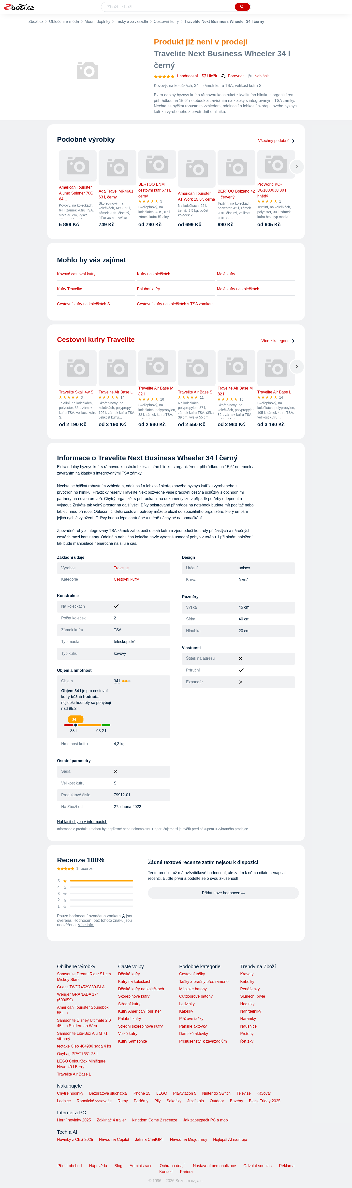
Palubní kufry (148, 289)
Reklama (286, 1166)
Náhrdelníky (250, 1011)
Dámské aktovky (193, 1034)
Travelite (121, 568)
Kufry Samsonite (132, 1041)
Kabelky (186, 1011)
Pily (157, 1101)
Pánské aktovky (193, 1026)
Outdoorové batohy (196, 996)
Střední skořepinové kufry (140, 1026)
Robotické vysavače (94, 1101)
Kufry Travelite (69, 289)
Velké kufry (127, 1034)
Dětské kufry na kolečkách (141, 989)
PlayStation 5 (184, 1093)
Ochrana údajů (173, 1166)
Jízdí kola (195, 1101)
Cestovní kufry (166, 21)
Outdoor (217, 1101)
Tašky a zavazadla (132, 21)
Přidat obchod (70, 1166)
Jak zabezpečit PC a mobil (206, 1120)
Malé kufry (226, 274)
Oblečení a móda (64, 21)
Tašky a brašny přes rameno (204, 981)
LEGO (161, 1093)
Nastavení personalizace (214, 1166)
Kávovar (264, 1093)
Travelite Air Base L (74, 1074)
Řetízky (246, 1041)
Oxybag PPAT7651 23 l (77, 1054)
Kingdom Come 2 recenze (154, 1120)
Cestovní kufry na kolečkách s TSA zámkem (175, 304)
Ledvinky (187, 1004)
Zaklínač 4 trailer (111, 1120)
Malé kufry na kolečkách (238, 289)
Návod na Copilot (114, 1139)
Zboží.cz (36, 21)
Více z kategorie (278, 341)
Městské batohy (193, 989)
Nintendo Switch (216, 1093)
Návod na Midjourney (188, 1139)
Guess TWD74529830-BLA (81, 987)
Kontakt (166, 1172)
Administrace (141, 1166)
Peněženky (250, 989)
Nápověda (98, 1166)
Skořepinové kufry (133, 996)
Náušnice (248, 1026)
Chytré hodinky (70, 1093)
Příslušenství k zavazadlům (203, 1041)
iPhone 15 (141, 1093)
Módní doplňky (97, 21)
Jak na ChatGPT (149, 1139)
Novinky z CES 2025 (75, 1139)
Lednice (64, 1101)
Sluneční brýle (252, 996)
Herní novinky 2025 (74, 1120)
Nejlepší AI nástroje (230, 1139)
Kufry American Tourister (139, 1011)
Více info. (86, 925)
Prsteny (246, 1034)
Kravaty (246, 974)
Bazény (236, 1101)
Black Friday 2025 (264, 1101)
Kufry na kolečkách (153, 274)
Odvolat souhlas (257, 1166)
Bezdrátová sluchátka (108, 1093)
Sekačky (173, 1101)
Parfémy (141, 1101)
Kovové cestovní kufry (76, 274)
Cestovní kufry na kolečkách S (83, 304)
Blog (118, 1166)
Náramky (248, 1019)
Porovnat (232, 75)
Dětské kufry (129, 974)
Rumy (122, 1101)
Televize (243, 1093)
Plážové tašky (191, 1019)
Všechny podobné (276, 141)
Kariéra (186, 1172)
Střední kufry (129, 1004)
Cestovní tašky (192, 974)
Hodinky (247, 1004)
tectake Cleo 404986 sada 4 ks (84, 1046)
